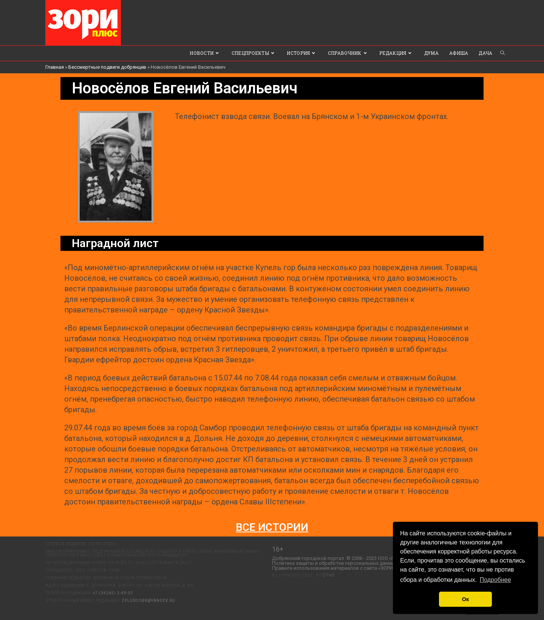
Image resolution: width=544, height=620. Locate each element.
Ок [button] (465, 599)
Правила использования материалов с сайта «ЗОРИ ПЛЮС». (341, 568)
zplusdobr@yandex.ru (148, 600)
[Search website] (502, 53)
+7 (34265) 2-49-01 (113, 593)
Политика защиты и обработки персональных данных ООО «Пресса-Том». (357, 563)
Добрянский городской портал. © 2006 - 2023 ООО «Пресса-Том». (347, 558)
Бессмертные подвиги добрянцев (107, 67)
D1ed (328, 575)
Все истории (272, 527)
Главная (54, 67)
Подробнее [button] (495, 580)
